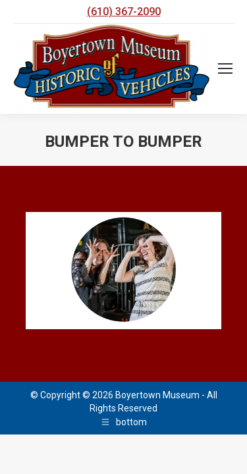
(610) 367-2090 (124, 11)
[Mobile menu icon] (225, 68)
